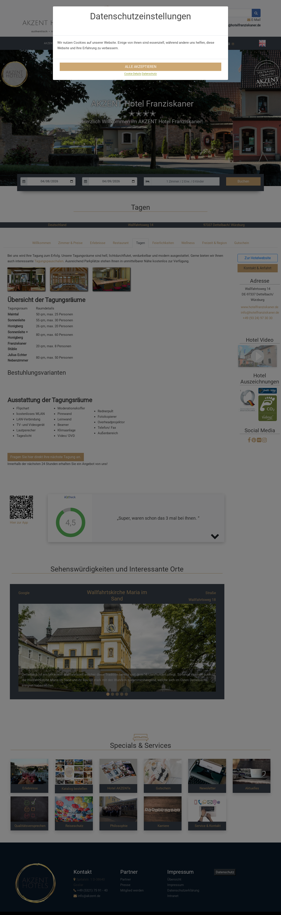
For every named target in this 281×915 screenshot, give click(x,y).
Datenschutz (149, 73)
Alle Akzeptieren (140, 67)
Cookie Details (132, 73)
